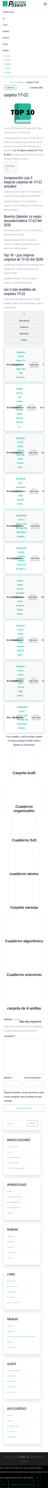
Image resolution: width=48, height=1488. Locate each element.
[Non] (36, 1485)
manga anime (10, 1342)
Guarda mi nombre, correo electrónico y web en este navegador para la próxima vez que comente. (24, 1096)
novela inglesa (10, 1247)
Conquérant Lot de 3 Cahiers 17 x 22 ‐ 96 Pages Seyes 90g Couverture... (21, 364)
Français (8, 55)
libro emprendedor (11, 1292)
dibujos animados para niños (14, 1157)
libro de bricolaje (11, 1297)
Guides (5, 44)
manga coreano (10, 1326)
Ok (37, 1477)
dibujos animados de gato (13, 1163)
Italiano (8, 68)
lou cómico (9, 1152)
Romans (6, 31)
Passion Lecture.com (11, 1456)
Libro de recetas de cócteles (13, 1302)
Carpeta (16, 1019)
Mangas (6, 37)
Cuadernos (20, 82)
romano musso (10, 1241)
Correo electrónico (33, 1077)
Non (4, 1484)
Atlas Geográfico (11, 1431)
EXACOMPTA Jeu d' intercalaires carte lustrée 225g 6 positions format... (21, 491)
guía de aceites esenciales (13, 1370)
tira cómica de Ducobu (12, 1146)
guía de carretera (11, 1392)
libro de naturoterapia (12, 1286)
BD (4, 18)
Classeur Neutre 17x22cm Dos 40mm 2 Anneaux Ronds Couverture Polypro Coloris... (20, 597)
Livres (5, 25)
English (7, 59)
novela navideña (11, 1252)
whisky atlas (10, 1415)
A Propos (24, 1461)
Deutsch (8, 72)
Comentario (10, 1036)
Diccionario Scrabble (12, 1437)
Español (6, 50)
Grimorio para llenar (11, 1381)
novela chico (10, 1258)
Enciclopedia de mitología (13, 1426)
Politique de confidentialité (21, 1484)
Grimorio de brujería (11, 1387)
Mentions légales (36, 1456)
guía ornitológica (11, 1376)
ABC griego (9, 1191)
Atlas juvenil (10, 1421)
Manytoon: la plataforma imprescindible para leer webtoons (21, 1336)
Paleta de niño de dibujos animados (15, 1168)
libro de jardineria (11, 1281)
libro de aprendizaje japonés (13, 1207)
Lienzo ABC (9, 1213)
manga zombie (10, 1331)
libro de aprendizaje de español (14, 1197)
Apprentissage (8, 12)
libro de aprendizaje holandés (14, 1202)
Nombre (8, 1077)
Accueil (12, 82)
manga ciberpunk (11, 1347)
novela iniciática (10, 1236)
